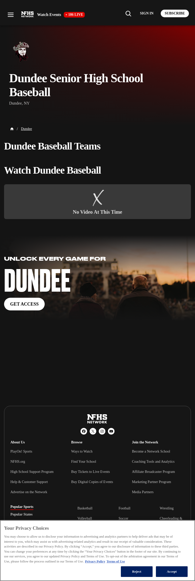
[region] (97, 550)
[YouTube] (111, 431)
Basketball (84, 508)
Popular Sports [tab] (21, 507)
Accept (172, 571)
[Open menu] (10, 14)
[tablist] (35, 514)
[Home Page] (12, 129)
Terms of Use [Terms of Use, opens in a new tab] (115, 561)
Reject (136, 571)
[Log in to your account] (146, 13)
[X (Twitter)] (93, 431)
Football (125, 508)
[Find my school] (128, 13)
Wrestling (167, 508)
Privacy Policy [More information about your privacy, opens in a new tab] (95, 561)
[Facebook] (83, 431)
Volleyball (84, 518)
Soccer (123, 518)
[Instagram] (102, 431)
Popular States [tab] (21, 514)
